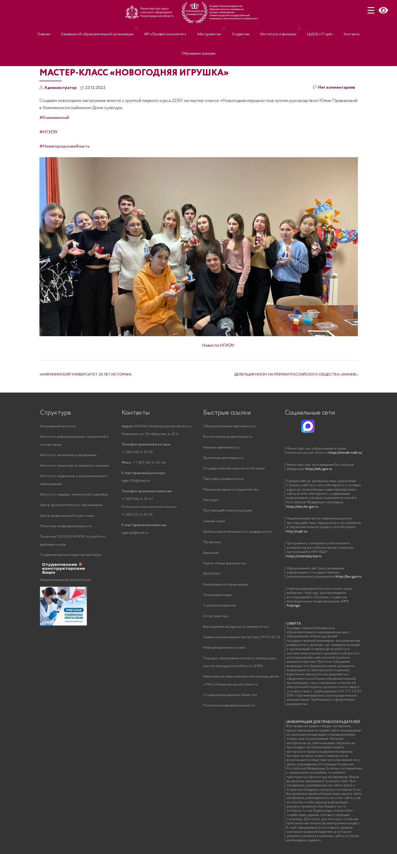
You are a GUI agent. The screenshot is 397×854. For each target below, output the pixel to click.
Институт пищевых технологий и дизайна (74, 496)
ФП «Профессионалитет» (172, 28)
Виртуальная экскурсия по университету (236, 630)
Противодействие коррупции (227, 512)
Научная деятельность (221, 447)
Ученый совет (214, 523)
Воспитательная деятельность (227, 437)
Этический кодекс (218, 598)
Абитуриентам (210, 28)
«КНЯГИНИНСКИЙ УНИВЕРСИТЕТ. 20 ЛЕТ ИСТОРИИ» (85, 374)
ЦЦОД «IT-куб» (310, 28)
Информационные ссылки (224, 651)
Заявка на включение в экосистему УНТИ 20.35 (241, 641)
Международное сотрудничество (231, 490)
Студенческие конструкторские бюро (71, 557)
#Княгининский (54, 118)
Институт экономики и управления (68, 455)
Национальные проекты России (65, 582)
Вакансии (211, 555)
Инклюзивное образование (225, 587)
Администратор (60, 88)
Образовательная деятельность (229, 426)
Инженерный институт (58, 426)
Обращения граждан (199, 36)
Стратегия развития (219, 608)
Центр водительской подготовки (67, 517)
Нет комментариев (333, 88)
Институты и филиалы (271, 28)
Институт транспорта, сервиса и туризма (74, 466)
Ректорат (211, 501)
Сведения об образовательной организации (107, 28)
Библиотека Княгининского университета (237, 533)
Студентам (239, 28)
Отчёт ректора (215, 619)
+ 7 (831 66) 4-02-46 (144, 463)
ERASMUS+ (212, 576)
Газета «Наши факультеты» (224, 566)
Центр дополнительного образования (71, 506)
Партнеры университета (223, 480)
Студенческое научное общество (230, 700)
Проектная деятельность (223, 458)
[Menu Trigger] (371, 10)
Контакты (336, 28)
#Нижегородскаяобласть (64, 146)
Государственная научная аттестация (234, 469)
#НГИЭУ (48, 132)
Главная (59, 28)
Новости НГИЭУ (218, 345)
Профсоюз (212, 544)
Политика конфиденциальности (66, 528)
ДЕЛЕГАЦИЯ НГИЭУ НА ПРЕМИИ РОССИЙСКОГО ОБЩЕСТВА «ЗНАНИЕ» (296, 374)
